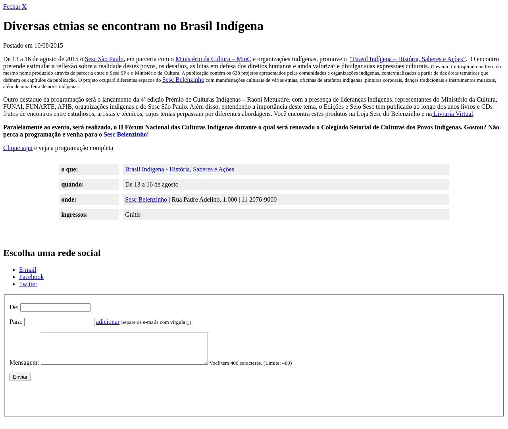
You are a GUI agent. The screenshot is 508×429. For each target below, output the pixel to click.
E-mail (28, 269)
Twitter (28, 284)
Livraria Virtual (452, 113)
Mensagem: (24, 368)
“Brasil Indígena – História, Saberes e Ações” (408, 59)
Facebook (31, 276)
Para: (16, 321)
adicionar (108, 321)
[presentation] (70, 402)
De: (14, 307)
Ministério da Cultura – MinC (213, 59)
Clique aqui (18, 147)
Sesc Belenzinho (183, 79)
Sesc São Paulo (104, 59)
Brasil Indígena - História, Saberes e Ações (179, 169)
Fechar (15, 6)
